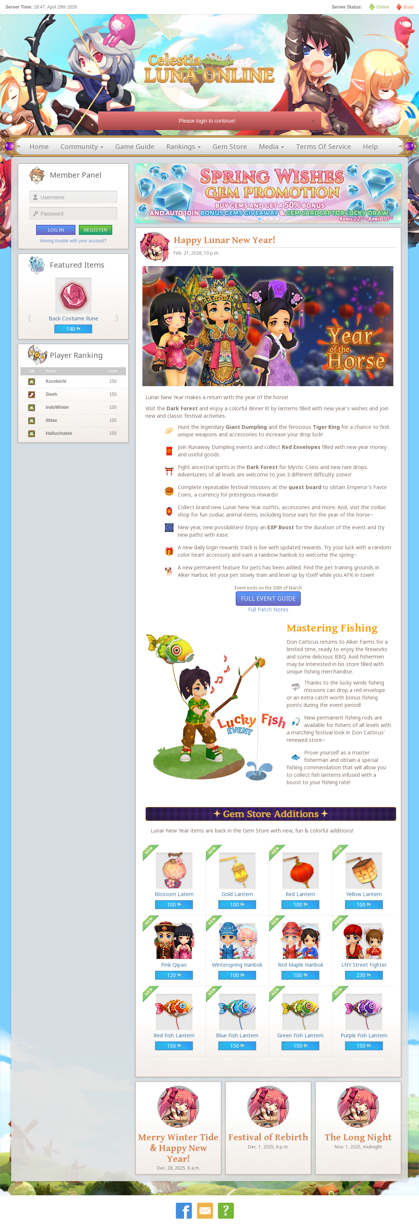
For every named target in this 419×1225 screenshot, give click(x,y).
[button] (29, 318)
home (39, 146)
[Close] (313, 121)
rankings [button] (183, 146)
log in (56, 229)
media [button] (271, 146)
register (95, 229)
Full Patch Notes (268, 609)
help (370, 146)
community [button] (82, 146)
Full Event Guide (268, 598)
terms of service (323, 146)
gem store (230, 146)
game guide (134, 146)
